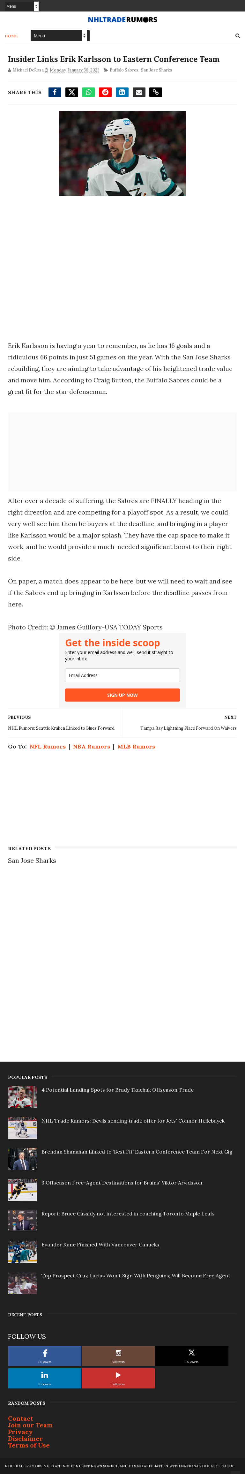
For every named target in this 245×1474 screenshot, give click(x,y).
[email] (122, 675)
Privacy (20, 1432)
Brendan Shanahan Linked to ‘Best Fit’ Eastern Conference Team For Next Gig (137, 1151)
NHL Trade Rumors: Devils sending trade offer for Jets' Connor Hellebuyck (133, 1120)
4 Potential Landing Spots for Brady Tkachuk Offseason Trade (117, 1090)
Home (11, 36)
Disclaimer (25, 1438)
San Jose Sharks (156, 70)
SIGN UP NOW (122, 695)
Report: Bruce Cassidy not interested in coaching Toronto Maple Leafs (128, 1213)
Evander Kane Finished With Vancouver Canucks (100, 1244)
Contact (20, 1418)
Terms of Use (29, 1445)
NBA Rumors (91, 746)
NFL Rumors (48, 746)
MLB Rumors (136, 746)
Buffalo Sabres (124, 70)
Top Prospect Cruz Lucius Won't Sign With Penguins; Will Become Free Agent (135, 1275)
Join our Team (30, 1425)
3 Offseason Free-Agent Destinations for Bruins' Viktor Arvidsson (121, 1182)
